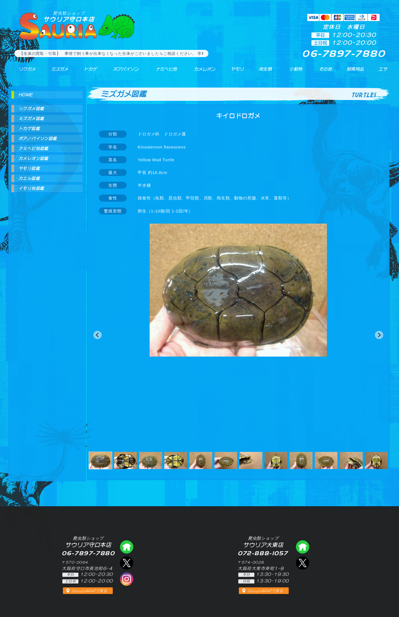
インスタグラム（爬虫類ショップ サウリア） (126, 579)
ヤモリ (234, 71)
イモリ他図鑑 (31, 188)
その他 (326, 71)
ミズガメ (55, 71)
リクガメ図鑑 (31, 109)
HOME (26, 95)
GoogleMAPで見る (89, 591)
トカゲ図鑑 (29, 128)
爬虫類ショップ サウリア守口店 (126, 547)
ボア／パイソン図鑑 (38, 138)
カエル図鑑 (29, 178)
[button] (97, 335)
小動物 (296, 71)
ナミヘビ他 (163, 71)
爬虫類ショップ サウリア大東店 (302, 547)
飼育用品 (354, 71)
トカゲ (86, 71)
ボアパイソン (121, 71)
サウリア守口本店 (69, 16)
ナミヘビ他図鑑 (33, 148)
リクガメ (23, 71)
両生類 (262, 71)
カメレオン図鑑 (33, 158)
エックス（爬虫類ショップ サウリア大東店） (302, 563)
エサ (381, 71)
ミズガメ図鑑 (31, 119)
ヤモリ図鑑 (29, 168)
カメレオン (202, 71)
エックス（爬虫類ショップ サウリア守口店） (126, 563)
